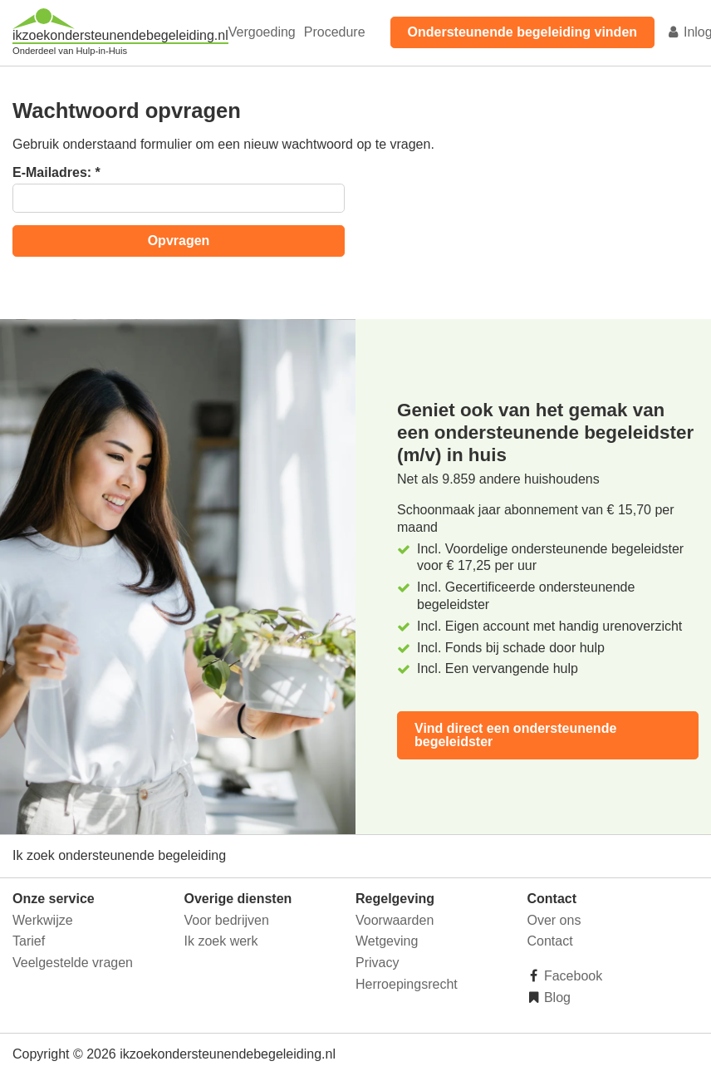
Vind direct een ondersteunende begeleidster (515, 735)
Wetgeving (387, 941)
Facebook (572, 976)
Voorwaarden (395, 920)
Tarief (28, 941)
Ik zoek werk (221, 941)
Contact (550, 941)
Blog (556, 997)
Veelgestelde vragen (72, 963)
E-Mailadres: (56, 172)
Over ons (554, 920)
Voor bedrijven (226, 920)
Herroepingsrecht (407, 984)
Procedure (334, 32)
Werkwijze (42, 920)
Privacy (377, 963)
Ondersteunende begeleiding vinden (522, 32)
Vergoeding (262, 32)
